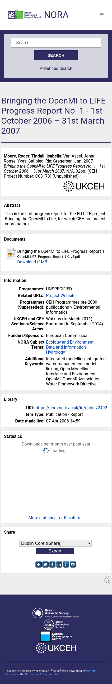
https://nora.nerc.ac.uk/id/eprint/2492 (71, 407)
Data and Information (66, 347)
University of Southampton (42, 674)
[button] (107, 580)
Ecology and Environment (70, 342)
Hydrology (55, 352)
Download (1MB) (33, 261)
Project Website (61, 295)
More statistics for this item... (56, 517)
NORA (56, 15)
